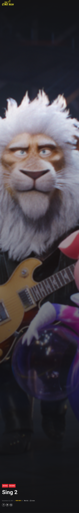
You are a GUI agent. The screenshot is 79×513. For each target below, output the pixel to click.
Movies (5, 485)
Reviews (12, 485)
